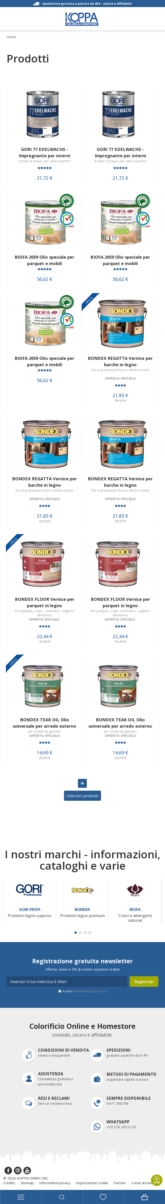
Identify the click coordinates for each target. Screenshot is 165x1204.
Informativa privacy (54, 1182)
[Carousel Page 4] (90, 932)
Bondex (82, 910)
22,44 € (44, 636)
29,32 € (120, 401)
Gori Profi (29, 910)
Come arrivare (143, 1182)
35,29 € (44, 641)
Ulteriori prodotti (82, 795)
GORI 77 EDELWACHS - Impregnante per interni (44, 152)
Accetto (84, 991)
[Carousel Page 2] (80, 932)
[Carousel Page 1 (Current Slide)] (75, 932)
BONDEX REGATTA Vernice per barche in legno (120, 361)
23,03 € (44, 758)
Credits (9, 1182)
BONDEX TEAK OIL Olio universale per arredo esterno (44, 723)
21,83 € (120, 395)
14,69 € (44, 753)
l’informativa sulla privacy (90, 991)
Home (11, 37)
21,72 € (44, 178)
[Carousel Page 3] (85, 932)
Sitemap (27, 1182)
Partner (120, 1182)
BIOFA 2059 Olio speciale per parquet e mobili (44, 260)
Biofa (135, 910)
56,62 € (44, 279)
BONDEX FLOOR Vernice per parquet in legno (44, 602)
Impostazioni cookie (92, 1182)
